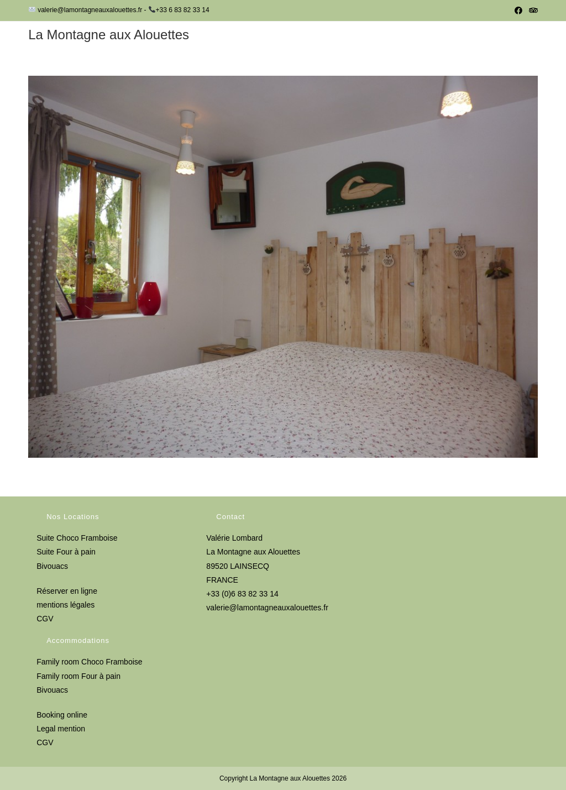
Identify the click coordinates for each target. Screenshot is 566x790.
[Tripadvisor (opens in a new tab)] (532, 10)
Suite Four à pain (66, 551)
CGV (44, 618)
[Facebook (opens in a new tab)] (518, 10)
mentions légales (65, 604)
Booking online (61, 714)
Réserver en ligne (66, 591)
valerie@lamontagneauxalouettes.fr (267, 607)
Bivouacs (52, 566)
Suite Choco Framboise (76, 537)
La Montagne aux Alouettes (108, 34)
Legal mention (60, 728)
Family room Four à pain (78, 676)
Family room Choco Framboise (89, 661)
